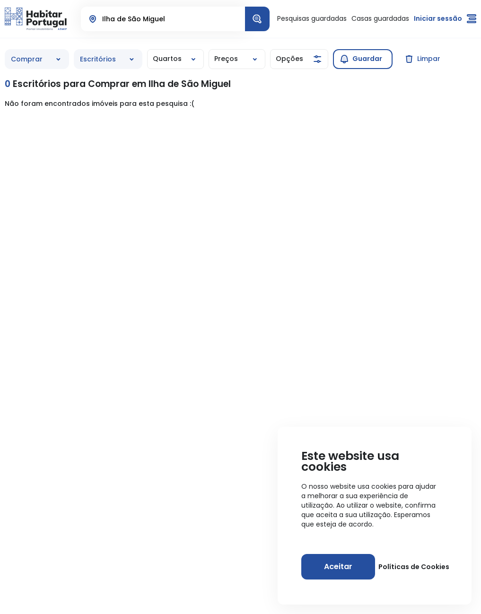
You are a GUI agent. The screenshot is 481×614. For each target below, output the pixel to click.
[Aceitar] (338, 566)
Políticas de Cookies (413, 566)
